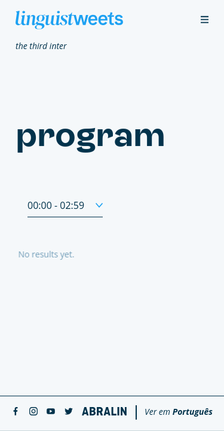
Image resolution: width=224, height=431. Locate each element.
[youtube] (51, 412)
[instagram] (33, 412)
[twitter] (69, 412)
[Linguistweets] (69, 20)
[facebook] (15, 412)
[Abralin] (104, 411)
